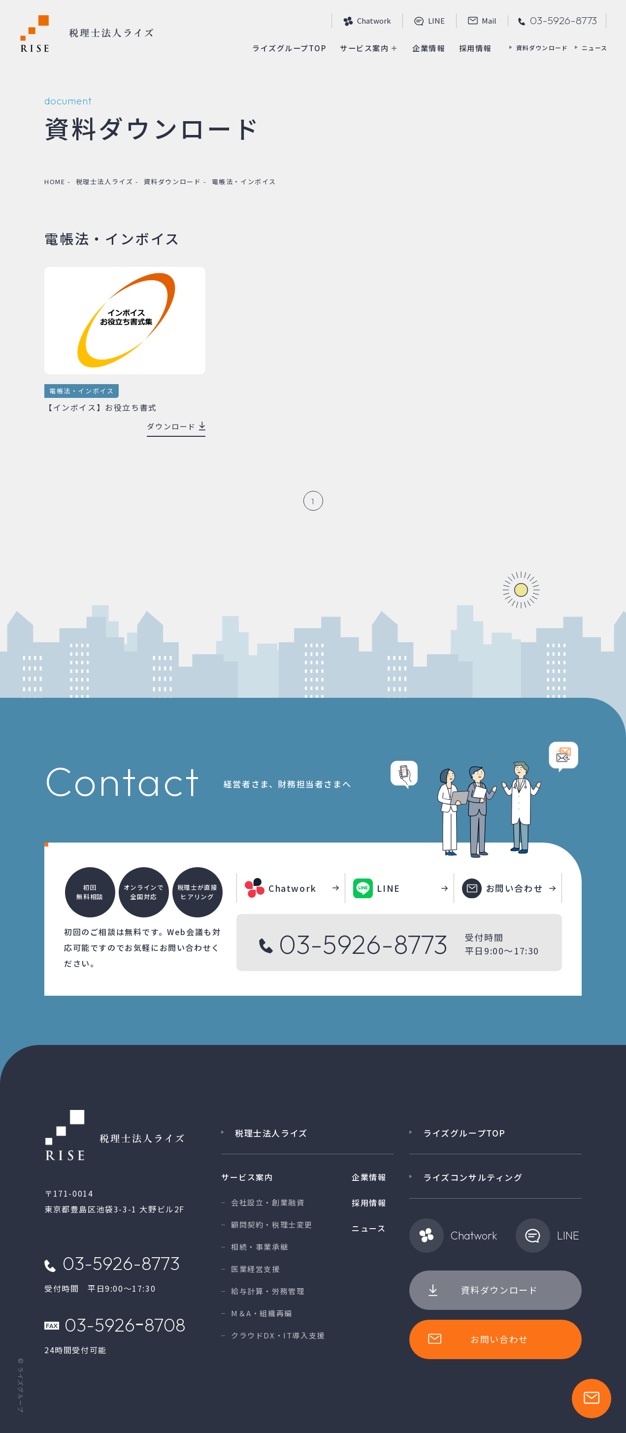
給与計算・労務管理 (267, 1291)
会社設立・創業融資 (267, 1202)
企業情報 (425, 48)
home (54, 181)
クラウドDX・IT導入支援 (278, 1335)
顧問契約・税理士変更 (272, 1224)
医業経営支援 (255, 1269)
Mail (482, 21)
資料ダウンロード (542, 47)
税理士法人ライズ (104, 181)
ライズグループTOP (279, 48)
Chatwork (367, 21)
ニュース (594, 47)
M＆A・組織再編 (262, 1313)
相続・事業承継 (259, 1246)
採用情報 (474, 48)
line (429, 21)
